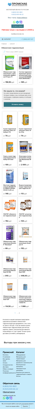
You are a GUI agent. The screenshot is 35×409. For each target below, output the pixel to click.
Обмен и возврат (8, 369)
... (18, 313)
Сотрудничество (8, 365)
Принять (25, 406)
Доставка (5, 367)
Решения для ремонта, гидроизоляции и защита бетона (23, 374)
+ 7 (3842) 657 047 (27, 39)
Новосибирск (22, 18)
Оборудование (20, 355)
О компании (6, 357)
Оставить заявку (18, 26)
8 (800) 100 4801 (17, 12)
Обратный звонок (9, 392)
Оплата (5, 363)
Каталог (6, 39)
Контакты (5, 355)
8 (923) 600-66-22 (17, 14)
